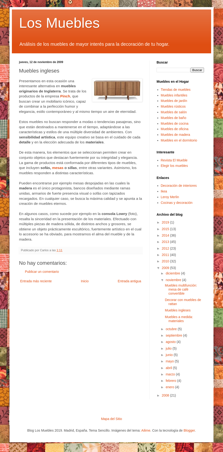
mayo (170, 361)
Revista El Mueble (174, 160)
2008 (166, 395)
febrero (171, 381)
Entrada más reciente (36, 281)
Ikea (164, 191)
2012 (166, 248)
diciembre (173, 273)
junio (169, 355)
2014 (166, 235)
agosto (171, 342)
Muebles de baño (173, 118)
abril (169, 368)
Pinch (65, 96)
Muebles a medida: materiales (179, 319)
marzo (171, 374)
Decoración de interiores (179, 185)
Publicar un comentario (42, 272)
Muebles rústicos (173, 106)
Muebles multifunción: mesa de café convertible (181, 289)
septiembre (174, 335)
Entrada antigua (129, 281)
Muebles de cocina (175, 123)
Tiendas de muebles (176, 89)
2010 (166, 261)
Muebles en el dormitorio (179, 140)
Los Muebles (59, 23)
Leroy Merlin (170, 197)
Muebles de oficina (175, 129)
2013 (166, 242)
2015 (166, 229)
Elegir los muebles (174, 166)
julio (169, 348)
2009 (166, 268)
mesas (57, 168)
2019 (166, 222)
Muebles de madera (175, 135)
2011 (166, 255)
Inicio (85, 281)
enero (170, 387)
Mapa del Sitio (111, 419)
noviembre (174, 280)
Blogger (189, 430)
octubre (172, 329)
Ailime (145, 430)
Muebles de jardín (174, 101)
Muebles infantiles (174, 95)
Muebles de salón (174, 112)
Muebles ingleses (177, 310)
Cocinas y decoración (177, 203)
